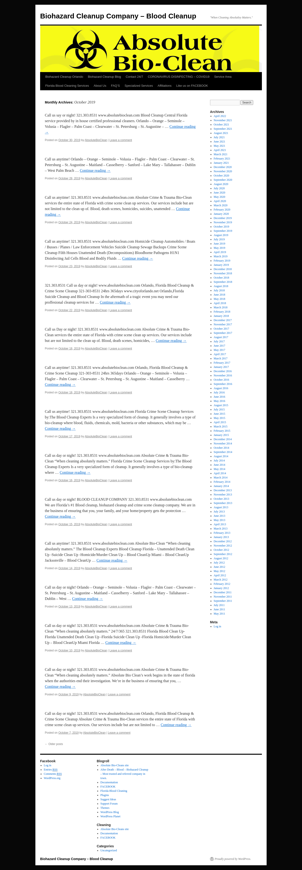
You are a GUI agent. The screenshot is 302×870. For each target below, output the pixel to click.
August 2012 (221, 558)
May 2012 (219, 571)
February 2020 (222, 209)
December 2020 (223, 167)
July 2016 (219, 392)
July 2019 (219, 239)
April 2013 (220, 524)
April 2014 (220, 473)
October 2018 (221, 277)
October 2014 (221, 447)
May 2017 (219, 350)
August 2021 (221, 133)
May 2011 (219, 613)
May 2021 (219, 145)
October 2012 (221, 549)
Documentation (109, 782)
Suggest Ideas (108, 799)
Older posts (54, 744)
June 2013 (219, 515)
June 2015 (219, 413)
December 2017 (223, 320)
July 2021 (219, 137)
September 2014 (223, 452)
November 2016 (223, 375)
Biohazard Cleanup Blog (104, 76)
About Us (100, 85)
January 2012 (221, 588)
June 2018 (219, 294)
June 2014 (219, 464)
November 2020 (223, 171)
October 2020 (221, 175)
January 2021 (221, 162)
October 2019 (221, 226)
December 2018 (223, 269)
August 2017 (221, 337)
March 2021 (220, 154)
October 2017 (221, 328)
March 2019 (220, 256)
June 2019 (219, 243)
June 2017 (219, 345)
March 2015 (220, 426)
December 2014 (223, 439)
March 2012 (220, 579)
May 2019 (219, 248)
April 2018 (220, 303)
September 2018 (223, 282)
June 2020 (219, 192)
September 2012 (223, 554)
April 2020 (220, 201)
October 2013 (221, 498)
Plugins (105, 795)
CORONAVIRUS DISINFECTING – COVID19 (178, 76)
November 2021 (223, 120)
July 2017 (219, 341)
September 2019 (223, 231)
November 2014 (223, 443)
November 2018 (223, 273)
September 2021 (223, 128)
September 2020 (223, 179)
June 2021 (219, 141)
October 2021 (221, 124)
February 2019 (222, 260)
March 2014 (220, 477)
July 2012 (219, 562)
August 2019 (221, 235)
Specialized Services (139, 85)
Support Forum (109, 803)
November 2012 (223, 545)
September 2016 (223, 384)
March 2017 (220, 358)
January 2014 (221, 486)
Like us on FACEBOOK (192, 85)
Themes (105, 808)
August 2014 (221, 456)
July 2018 (219, 290)
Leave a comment (120, 140)
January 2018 (221, 316)
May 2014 (219, 469)
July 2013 (219, 511)
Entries (51, 769)
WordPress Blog (110, 812)
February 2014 (222, 481)
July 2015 (219, 409)
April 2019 (220, 252)
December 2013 (223, 490)
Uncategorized (109, 850)
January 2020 (221, 213)
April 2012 (220, 575)
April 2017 (220, 354)
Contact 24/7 (134, 76)
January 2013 (221, 537)
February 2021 (222, 158)
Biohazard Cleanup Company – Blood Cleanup (118, 16)
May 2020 (219, 196)
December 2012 (223, 541)
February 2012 (222, 584)
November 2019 (223, 222)
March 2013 (220, 528)
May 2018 (219, 299)
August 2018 (221, 286)
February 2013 (222, 532)
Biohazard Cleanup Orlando (64, 76)
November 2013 (223, 494)
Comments (53, 774)
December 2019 (223, 218)
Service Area (223, 76)
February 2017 (222, 362)
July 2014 (219, 460)
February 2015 (222, 430)
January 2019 (221, 265)
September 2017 (223, 333)
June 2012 (219, 567)
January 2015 (221, 435)
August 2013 (221, 507)
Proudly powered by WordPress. (233, 859)
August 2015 (221, 405)
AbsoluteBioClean (96, 140)
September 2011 (223, 601)
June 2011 (219, 609)
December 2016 (223, 371)
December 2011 (223, 592)
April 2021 (220, 150)
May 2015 (219, 418)
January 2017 (221, 367)
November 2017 (223, 324)
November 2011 (223, 596)
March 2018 (220, 307)
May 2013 (219, 520)
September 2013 (223, 503)
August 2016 (221, 388)
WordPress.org (52, 778)
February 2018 (222, 311)
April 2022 (220, 116)
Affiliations (165, 85)
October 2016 (221, 379)
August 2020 (221, 184)
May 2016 (219, 401)
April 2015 (220, 422)
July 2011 (219, 605)
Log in (217, 626)
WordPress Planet (111, 816)
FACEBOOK (108, 786)
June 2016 (219, 396)
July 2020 (219, 188)
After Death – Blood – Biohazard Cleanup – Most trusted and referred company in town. (124, 774)
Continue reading (95, 170)
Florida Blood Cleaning (114, 790)
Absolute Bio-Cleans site (115, 765)
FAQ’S (115, 85)
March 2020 (220, 205)
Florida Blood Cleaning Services (67, 85)
